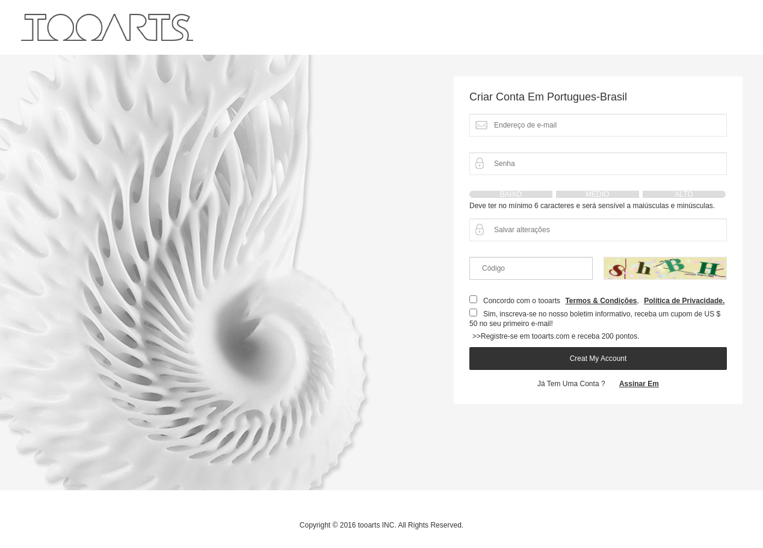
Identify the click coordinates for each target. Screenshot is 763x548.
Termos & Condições (601, 301)
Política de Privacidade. (684, 301)
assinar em (639, 384)
